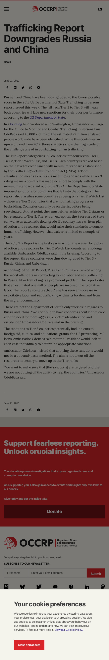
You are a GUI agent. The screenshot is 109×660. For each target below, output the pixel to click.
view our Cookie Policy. (69, 629)
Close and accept (29, 644)
